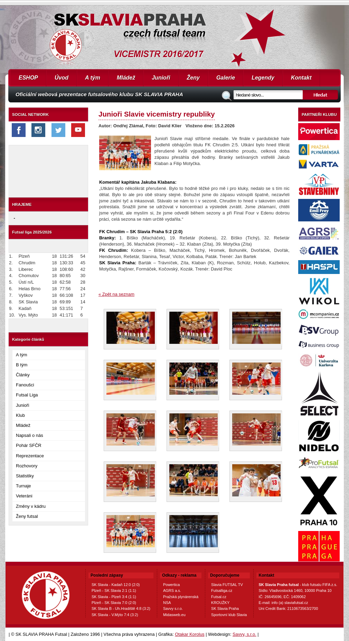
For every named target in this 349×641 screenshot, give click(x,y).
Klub (20, 415)
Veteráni (24, 495)
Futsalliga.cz (221, 590)
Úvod (61, 78)
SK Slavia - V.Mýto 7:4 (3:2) (115, 615)
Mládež (126, 78)
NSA (167, 603)
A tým (92, 78)
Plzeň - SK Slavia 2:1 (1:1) (114, 590)
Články (23, 374)
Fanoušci (25, 384)
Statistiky (25, 475)
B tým (21, 364)
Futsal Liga (27, 394)
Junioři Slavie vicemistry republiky (156, 114)
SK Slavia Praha (225, 608)
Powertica (171, 585)
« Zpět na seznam (116, 294)
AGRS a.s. (172, 590)
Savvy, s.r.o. (244, 634)
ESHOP (28, 78)
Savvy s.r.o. (173, 608)
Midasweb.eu (174, 615)
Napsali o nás (29, 435)
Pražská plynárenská (180, 597)
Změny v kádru (31, 506)
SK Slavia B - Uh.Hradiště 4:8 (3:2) (121, 608)
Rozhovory (26, 465)
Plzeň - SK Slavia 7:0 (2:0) (114, 603)
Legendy (263, 78)
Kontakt (301, 78)
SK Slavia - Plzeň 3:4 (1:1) (114, 597)
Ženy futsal (27, 516)
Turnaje (23, 485)
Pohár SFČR (28, 445)
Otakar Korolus (189, 634)
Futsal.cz (218, 597)
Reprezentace (30, 455)
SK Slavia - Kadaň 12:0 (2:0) (116, 585)
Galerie (225, 78)
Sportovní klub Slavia (229, 615)
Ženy (193, 78)
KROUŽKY (220, 603)
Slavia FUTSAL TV (227, 585)
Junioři (161, 78)
